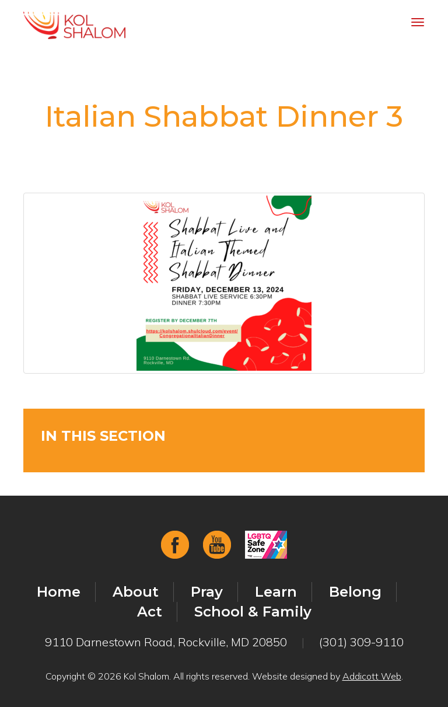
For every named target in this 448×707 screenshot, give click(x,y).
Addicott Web (371, 676)
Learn (276, 591)
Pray (207, 591)
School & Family (253, 611)
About (136, 591)
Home (58, 591)
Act (149, 611)
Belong (355, 591)
